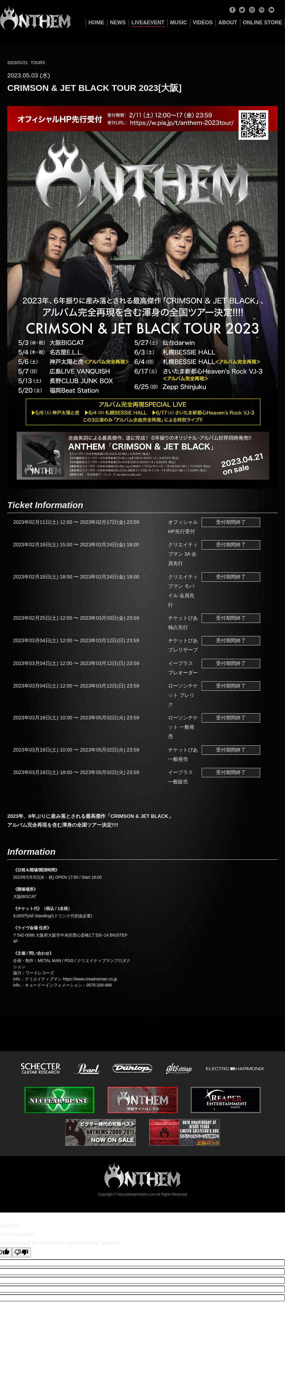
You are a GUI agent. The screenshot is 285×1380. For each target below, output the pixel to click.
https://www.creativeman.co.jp (90, 979)
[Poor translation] (21, 1252)
